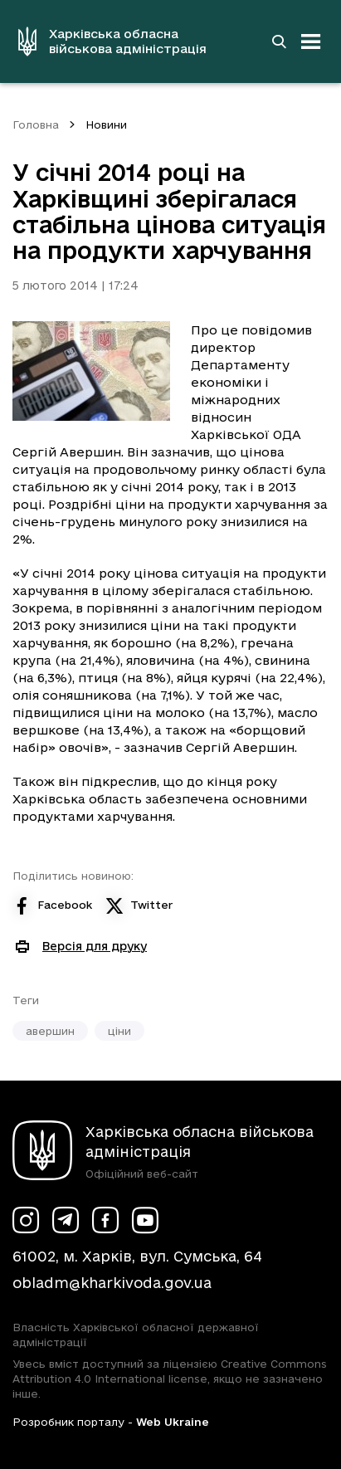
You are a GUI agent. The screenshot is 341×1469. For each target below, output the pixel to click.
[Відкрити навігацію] (311, 41)
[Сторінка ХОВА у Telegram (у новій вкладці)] (65, 1220)
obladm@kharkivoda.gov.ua (112, 1283)
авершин (50, 1031)
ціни (119, 1031)
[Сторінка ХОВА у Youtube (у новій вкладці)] (145, 1220)
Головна (35, 124)
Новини (106, 124)
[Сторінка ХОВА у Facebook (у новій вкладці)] (105, 1220)
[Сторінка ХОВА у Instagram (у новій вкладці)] (25, 1220)
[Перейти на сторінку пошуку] (279, 41)
